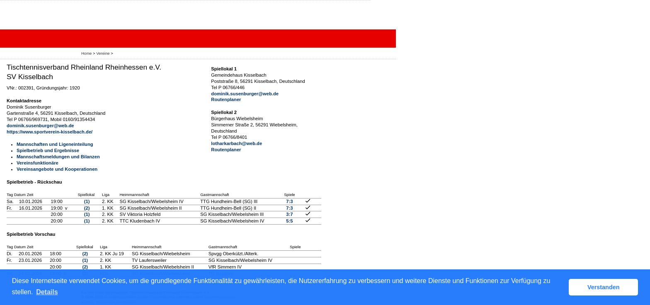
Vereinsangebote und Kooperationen (57, 169)
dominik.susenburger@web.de (40, 125)
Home (86, 53)
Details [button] (47, 291)
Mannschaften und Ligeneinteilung (55, 144)
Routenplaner (226, 99)
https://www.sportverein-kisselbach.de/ (49, 131)
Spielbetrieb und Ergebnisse (48, 150)
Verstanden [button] (603, 287)
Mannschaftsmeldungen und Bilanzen (58, 156)
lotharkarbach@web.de (236, 143)
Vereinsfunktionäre (37, 162)
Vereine (102, 53)
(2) (87, 208)
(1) (87, 201)
